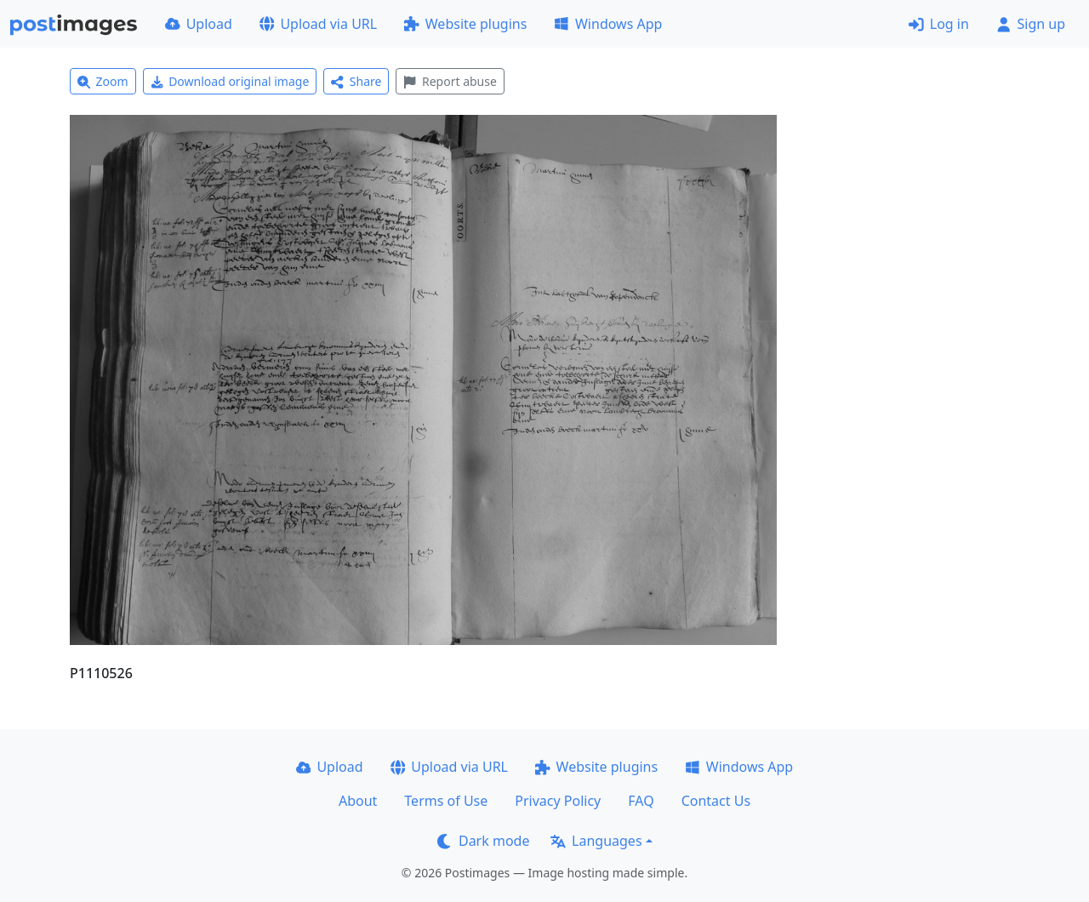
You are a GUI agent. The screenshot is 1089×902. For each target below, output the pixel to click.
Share (356, 81)
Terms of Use (445, 800)
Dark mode (483, 840)
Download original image (230, 81)
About (358, 800)
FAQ (640, 800)
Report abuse (449, 81)
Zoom (102, 81)
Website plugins (465, 23)
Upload (198, 23)
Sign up (1030, 23)
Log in (939, 23)
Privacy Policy (558, 800)
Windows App (608, 23)
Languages (595, 840)
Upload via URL (318, 23)
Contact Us (715, 800)
